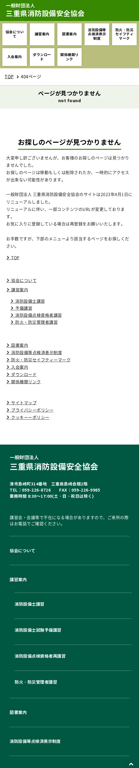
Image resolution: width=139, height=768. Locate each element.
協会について (15, 34)
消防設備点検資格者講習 (38, 315)
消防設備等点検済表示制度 (97, 34)
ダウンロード (42, 57)
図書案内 (69, 34)
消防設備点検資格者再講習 (41, 656)
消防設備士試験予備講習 (39, 630)
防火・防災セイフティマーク (124, 34)
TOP (9, 76)
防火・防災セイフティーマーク (40, 360)
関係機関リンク (69, 57)
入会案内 (14, 57)
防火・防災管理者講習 (36, 322)
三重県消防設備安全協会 (69, 463)
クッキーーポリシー (29, 417)
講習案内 (42, 34)
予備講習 (23, 308)
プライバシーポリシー (32, 410)
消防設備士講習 (29, 301)
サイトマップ (23, 403)
